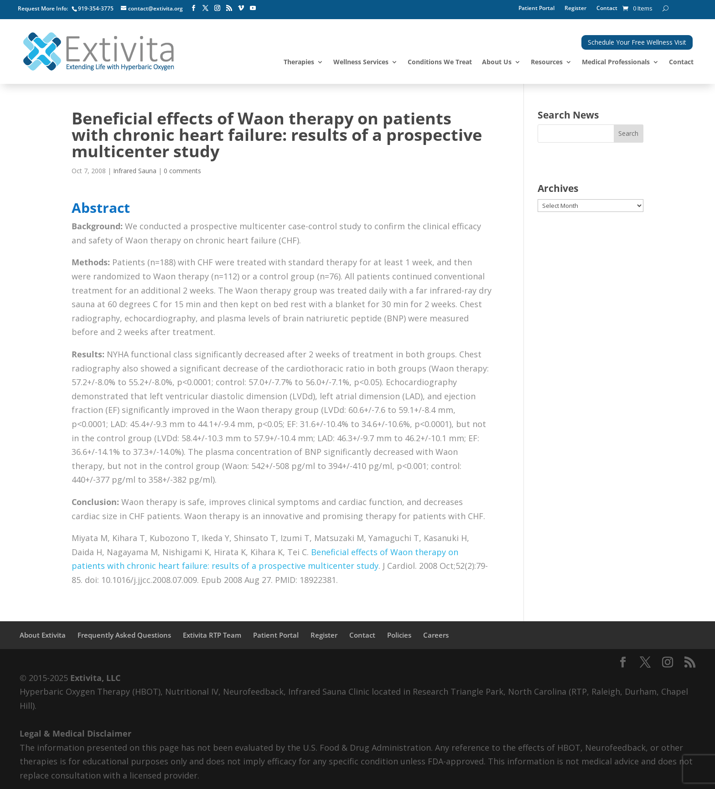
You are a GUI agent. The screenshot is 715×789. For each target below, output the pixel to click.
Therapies (299, 62)
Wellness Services (361, 62)
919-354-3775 (96, 8)
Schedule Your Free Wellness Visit (637, 42)
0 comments (182, 170)
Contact (606, 8)
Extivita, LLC (95, 677)
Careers (436, 634)
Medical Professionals (616, 62)
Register (575, 8)
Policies (399, 634)
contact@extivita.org (155, 8)
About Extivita (43, 634)
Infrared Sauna (134, 170)
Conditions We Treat (440, 62)
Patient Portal (536, 8)
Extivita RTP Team (212, 634)
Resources (547, 62)
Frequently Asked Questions (124, 634)
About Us (497, 62)
